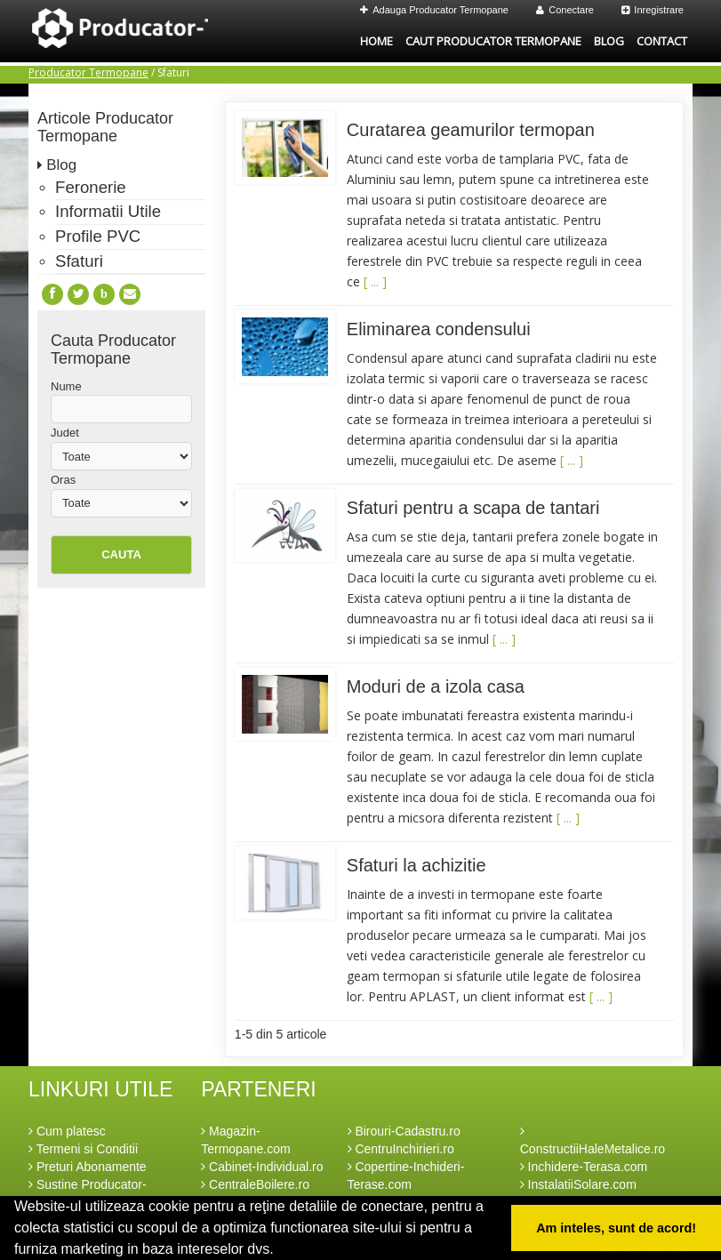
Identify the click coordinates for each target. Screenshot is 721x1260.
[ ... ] (375, 281)
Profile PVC (97, 236)
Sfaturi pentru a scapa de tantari (473, 508)
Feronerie (90, 187)
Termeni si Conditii (83, 1149)
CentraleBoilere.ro (255, 1184)
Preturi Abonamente (87, 1167)
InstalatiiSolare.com (578, 1184)
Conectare (565, 9)
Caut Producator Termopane (493, 41)
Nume (66, 386)
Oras (63, 479)
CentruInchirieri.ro (401, 1149)
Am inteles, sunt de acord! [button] (616, 1228)
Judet (65, 432)
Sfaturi (79, 261)
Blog (609, 41)
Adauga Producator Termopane (434, 9)
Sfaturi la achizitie (416, 865)
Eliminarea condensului (439, 329)
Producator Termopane (88, 72)
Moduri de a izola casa (436, 686)
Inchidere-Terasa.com (584, 1167)
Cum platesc (67, 1131)
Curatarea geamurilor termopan (471, 130)
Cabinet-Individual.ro (262, 1167)
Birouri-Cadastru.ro (404, 1131)
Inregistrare (652, 9)
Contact (662, 41)
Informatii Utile (108, 211)
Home (376, 41)
